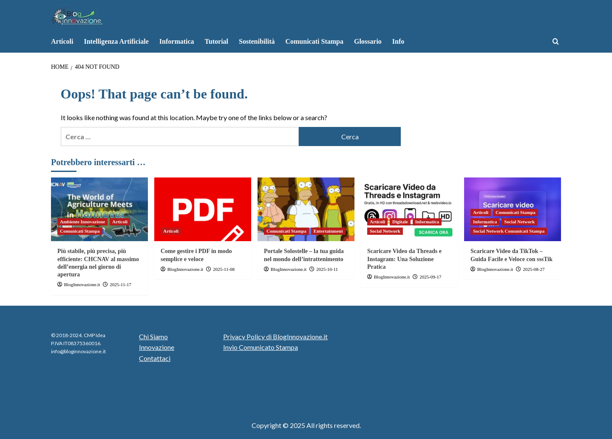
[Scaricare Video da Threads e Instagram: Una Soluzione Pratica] (409, 209)
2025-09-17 (430, 276)
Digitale (400, 221)
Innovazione (156, 347)
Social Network (385, 231)
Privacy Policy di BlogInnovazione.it (275, 336)
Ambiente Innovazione (82, 221)
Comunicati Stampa (314, 41)
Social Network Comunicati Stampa (508, 231)
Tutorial (216, 41)
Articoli (62, 41)
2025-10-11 (327, 269)
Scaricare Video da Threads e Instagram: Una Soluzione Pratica (404, 259)
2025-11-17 (120, 284)
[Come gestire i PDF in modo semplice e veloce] (202, 209)
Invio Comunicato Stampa (260, 347)
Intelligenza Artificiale (116, 41)
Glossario (368, 41)
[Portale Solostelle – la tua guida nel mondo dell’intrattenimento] (306, 209)
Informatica (176, 41)
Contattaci (154, 358)
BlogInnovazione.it (82, 284)
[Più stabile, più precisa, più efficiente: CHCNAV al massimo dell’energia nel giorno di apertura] (99, 209)
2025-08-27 (533, 269)
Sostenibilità (257, 41)
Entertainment (328, 231)
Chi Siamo (153, 336)
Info (398, 41)
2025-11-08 (224, 269)
